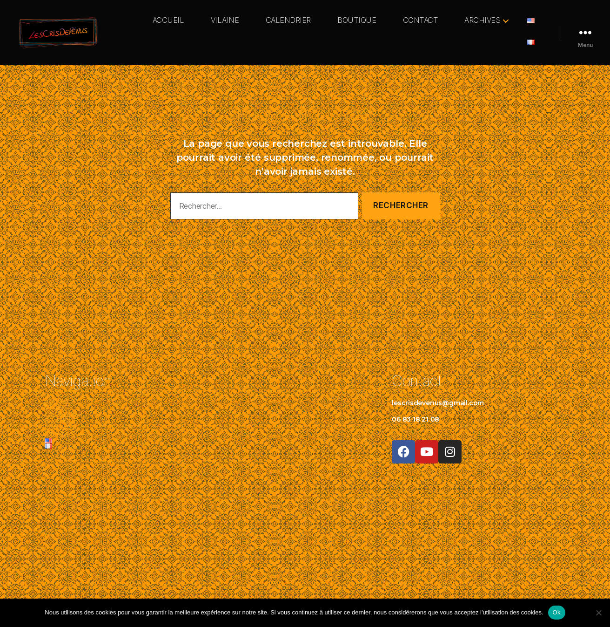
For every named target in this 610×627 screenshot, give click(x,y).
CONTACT (420, 20)
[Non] (598, 612)
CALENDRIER (288, 20)
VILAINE (225, 20)
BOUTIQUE (356, 20)
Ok (557, 612)
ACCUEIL (168, 20)
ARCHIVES (482, 20)
